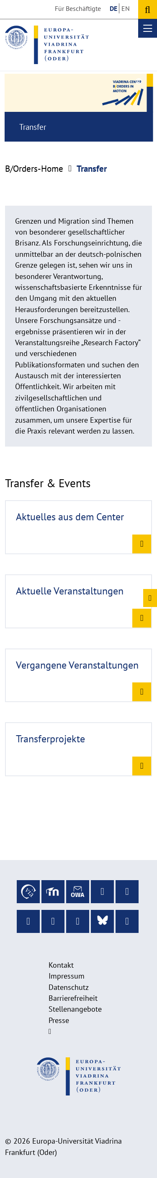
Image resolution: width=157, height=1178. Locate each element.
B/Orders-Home (34, 168)
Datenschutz (69, 987)
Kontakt (61, 965)
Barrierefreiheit (73, 998)
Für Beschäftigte (78, 8)
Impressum (67, 976)
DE (113, 8)
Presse (59, 1020)
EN (125, 8)
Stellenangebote (75, 1009)
